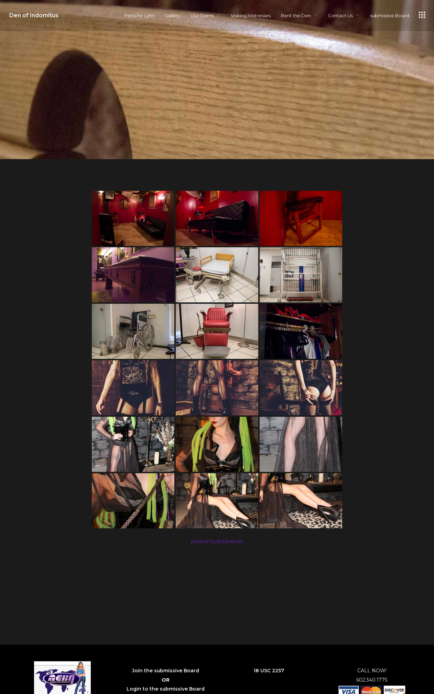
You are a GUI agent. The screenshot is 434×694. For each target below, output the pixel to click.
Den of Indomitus (33, 15)
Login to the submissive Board (166, 689)
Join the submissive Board (165, 670)
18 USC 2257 (268, 670)
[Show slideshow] (217, 541)
